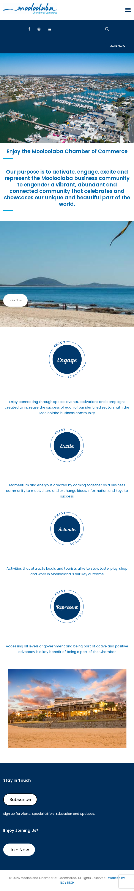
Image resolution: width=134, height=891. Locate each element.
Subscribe (20, 799)
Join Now (117, 46)
